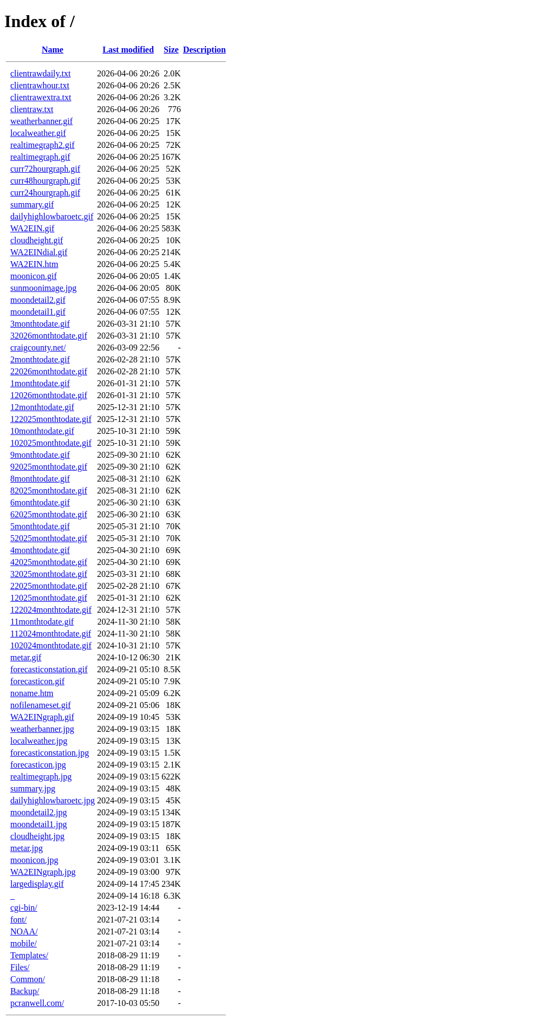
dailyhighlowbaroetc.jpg (52, 800)
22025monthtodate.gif (48, 585)
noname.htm (32, 693)
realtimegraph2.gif (42, 145)
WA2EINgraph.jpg (42, 871)
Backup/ (24, 991)
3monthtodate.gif (40, 323)
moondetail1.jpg (38, 824)
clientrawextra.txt (40, 97)
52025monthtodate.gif (48, 538)
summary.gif (32, 204)
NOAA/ (24, 931)
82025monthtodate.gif (48, 490)
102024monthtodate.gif (51, 645)
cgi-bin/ (23, 907)
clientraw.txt (31, 109)
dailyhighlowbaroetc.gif (51, 216)
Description (204, 49)
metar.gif (25, 657)
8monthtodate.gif (40, 478)
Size (171, 49)
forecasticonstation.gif (49, 669)
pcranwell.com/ (37, 1003)
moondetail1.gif (38, 311)
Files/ (20, 967)
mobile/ (23, 943)
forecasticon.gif (37, 681)
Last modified (128, 49)
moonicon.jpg (34, 860)
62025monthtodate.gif (48, 514)
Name (52, 49)
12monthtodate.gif (42, 407)
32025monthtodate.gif (48, 574)
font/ (18, 919)
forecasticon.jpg (38, 764)
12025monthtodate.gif (48, 597)
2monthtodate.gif (40, 359)
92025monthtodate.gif (48, 466)
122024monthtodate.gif (51, 609)
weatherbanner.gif (41, 121)
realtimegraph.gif (40, 156)
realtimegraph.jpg (41, 776)
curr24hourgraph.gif (45, 192)
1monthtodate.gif (40, 383)
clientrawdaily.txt (40, 73)
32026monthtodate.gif (48, 335)
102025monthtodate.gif (51, 442)
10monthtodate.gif (42, 431)
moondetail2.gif (38, 299)
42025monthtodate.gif (48, 562)
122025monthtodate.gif (51, 419)
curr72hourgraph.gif (45, 168)
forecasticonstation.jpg (49, 752)
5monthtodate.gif (40, 526)
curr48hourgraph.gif (45, 180)
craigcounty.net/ (38, 347)
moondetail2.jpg (38, 812)
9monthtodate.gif (40, 454)
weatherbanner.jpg (42, 728)
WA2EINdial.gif (38, 252)
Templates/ (29, 955)
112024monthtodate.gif (50, 633)
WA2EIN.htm (34, 264)
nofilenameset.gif (40, 705)
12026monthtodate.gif (48, 395)
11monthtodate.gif (42, 621)
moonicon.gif (33, 276)
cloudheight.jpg (37, 836)
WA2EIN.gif (32, 228)
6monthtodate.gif (40, 502)
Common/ (27, 979)
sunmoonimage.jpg (43, 288)
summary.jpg (32, 788)
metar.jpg (26, 848)
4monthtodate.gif (40, 550)
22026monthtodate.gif (48, 371)
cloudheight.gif (36, 240)
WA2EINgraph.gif (42, 717)
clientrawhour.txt (39, 85)
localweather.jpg (38, 740)
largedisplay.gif (37, 883)
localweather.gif (38, 133)
